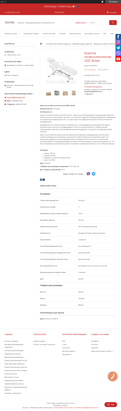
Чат (110, 404)
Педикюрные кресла (12, 354)
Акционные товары (31, 33)
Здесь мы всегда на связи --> (102, 351)
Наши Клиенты (75, 33)
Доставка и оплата (92, 33)
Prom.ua (72, 403)
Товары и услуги (10, 33)
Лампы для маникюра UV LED (15, 360)
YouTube (94, 344)
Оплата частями (49, 33)
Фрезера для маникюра (13, 357)
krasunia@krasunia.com (16, 97)
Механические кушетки (82, 44)
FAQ (104, 33)
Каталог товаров (11, 341)
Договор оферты (68, 351)
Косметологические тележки (15, 370)
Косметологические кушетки (58, 44)
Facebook (94, 348)
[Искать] (113, 22)
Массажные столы (11, 377)
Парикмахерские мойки (13, 380)
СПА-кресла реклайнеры (14, 350)
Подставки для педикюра (14, 364)
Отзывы (62, 33)
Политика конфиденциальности (87, 408)
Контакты (66, 348)
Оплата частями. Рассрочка (44, 344)
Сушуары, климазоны (12, 393)
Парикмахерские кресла (14, 384)
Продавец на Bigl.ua (60, 405)
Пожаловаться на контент (63, 408)
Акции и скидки (39, 341)
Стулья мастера (10, 374)
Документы (66, 354)
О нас (64, 344)
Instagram (95, 341)
